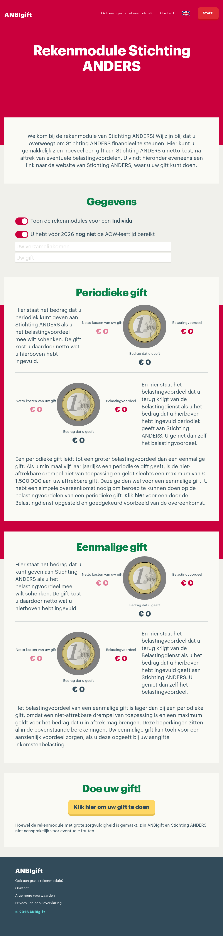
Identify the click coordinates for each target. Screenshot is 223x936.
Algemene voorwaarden (35, 895)
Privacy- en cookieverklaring (38, 902)
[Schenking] (111, 257)
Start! (208, 13)
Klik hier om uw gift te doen (112, 807)
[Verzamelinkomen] (111, 246)
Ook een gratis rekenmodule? (126, 13)
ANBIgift (18, 15)
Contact (167, 13)
